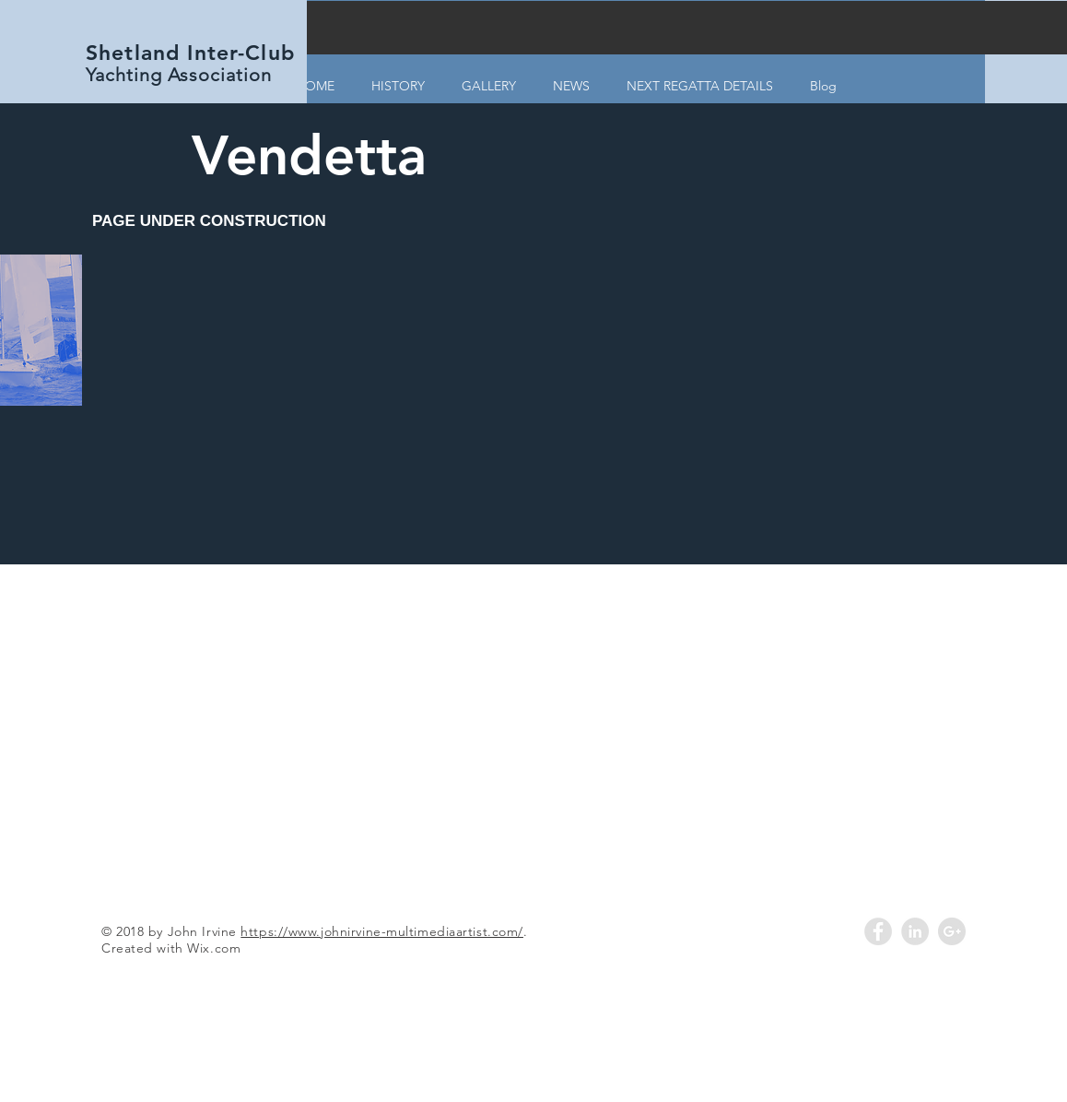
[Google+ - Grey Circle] (952, 931)
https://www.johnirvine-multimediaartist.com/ (381, 931)
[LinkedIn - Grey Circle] (915, 931)
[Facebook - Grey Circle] (878, 931)
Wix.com (213, 948)
